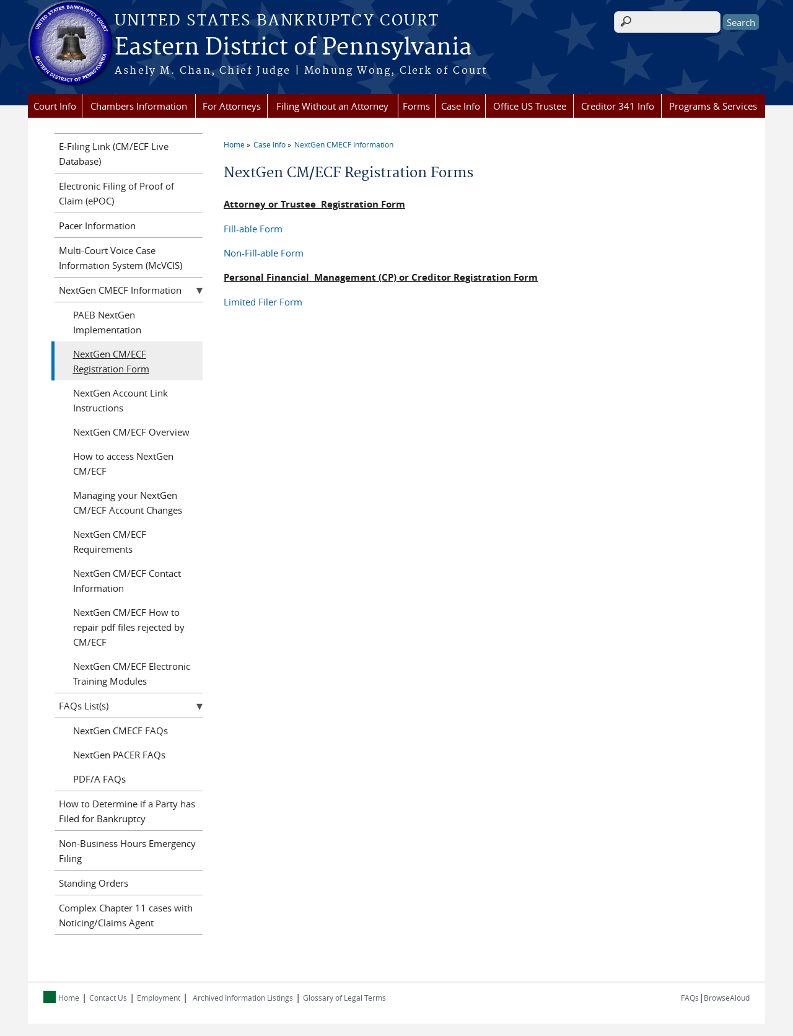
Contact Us (108, 998)
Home (234, 144)
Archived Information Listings (243, 998)
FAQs (690, 998)
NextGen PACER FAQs (119, 754)
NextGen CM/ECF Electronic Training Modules (131, 673)
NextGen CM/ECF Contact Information (127, 580)
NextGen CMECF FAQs (120, 730)
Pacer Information (97, 225)
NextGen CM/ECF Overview (131, 432)
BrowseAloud (727, 998)
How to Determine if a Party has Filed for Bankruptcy (127, 811)
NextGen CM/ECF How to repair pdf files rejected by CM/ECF (129, 627)
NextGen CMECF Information (343, 144)
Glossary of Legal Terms (344, 998)
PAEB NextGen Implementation (107, 322)
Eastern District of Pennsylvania (293, 47)
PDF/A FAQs (99, 779)
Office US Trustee (529, 106)
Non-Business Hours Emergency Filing (127, 850)
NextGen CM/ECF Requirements (109, 541)
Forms (416, 106)
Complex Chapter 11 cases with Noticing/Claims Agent (126, 915)
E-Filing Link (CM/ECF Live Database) (114, 153)
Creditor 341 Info (617, 106)
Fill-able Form (253, 228)
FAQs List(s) (83, 706)
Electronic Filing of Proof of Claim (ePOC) (116, 193)
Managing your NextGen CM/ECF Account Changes (127, 502)
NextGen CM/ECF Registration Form (111, 361)
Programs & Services (713, 106)
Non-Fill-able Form (264, 253)
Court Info (54, 106)
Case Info (460, 106)
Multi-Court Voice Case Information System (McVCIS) (120, 257)
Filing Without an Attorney (332, 106)
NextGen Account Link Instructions (120, 400)
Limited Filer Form (263, 302)
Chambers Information (138, 106)
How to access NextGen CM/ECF (123, 463)
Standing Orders (93, 883)
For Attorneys (232, 106)
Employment (158, 998)
